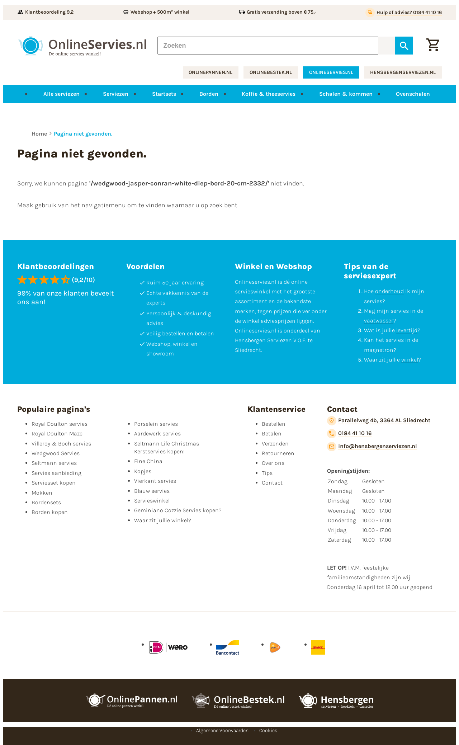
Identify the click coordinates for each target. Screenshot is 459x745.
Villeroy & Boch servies (61, 443)
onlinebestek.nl (271, 72)
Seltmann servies (54, 462)
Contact (272, 482)
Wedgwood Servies (56, 453)
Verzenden (275, 443)
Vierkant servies (155, 480)
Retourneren (278, 453)
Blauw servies (152, 490)
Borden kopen (50, 512)
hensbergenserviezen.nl (403, 72)
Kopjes (142, 471)
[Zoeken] (267, 46)
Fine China (148, 461)
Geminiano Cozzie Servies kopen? (178, 510)
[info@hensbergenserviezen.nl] (372, 446)
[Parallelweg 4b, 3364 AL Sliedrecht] (378, 420)
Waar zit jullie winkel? (162, 520)
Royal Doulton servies (59, 423)
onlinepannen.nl (210, 72)
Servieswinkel (152, 500)
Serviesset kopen (54, 482)
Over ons (273, 462)
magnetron (378, 349)
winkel (409, 359)
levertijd (406, 330)
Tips (267, 473)
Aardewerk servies (157, 433)
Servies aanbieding (56, 473)
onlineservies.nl (331, 72)
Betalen (271, 433)
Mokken (42, 492)
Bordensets (46, 502)
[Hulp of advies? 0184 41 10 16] (403, 12)
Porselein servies (156, 423)
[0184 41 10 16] (349, 433)
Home (39, 133)
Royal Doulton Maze (57, 433)
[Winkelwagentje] (433, 46)
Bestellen (273, 423)
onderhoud (389, 291)
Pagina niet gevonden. (83, 133)
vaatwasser (378, 320)
